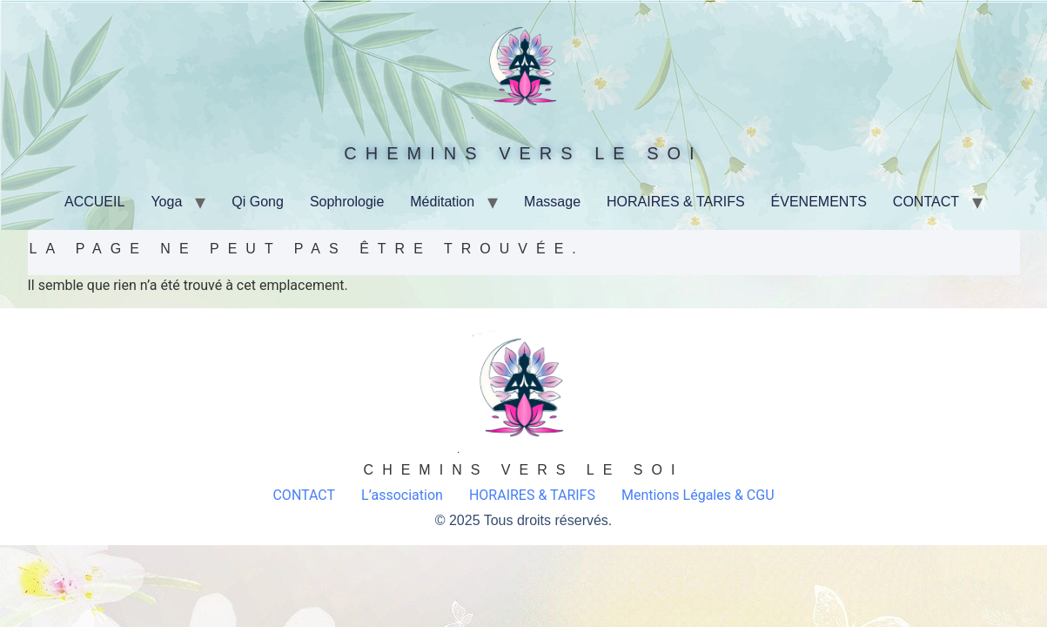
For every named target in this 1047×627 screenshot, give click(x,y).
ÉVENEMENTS (819, 201)
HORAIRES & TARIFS (676, 201)
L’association (402, 495)
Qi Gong (258, 201)
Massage (552, 201)
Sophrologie (347, 201)
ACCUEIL (94, 201)
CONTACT (926, 201)
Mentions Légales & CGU (698, 495)
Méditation (442, 201)
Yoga (166, 201)
